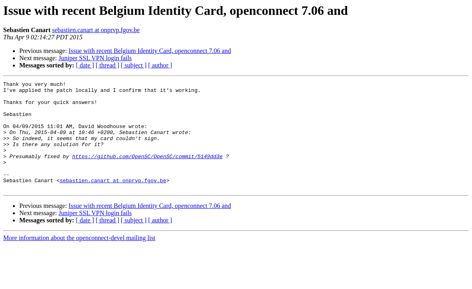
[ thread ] (107, 65)
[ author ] (160, 65)
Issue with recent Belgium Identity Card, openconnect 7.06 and (150, 50)
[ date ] (85, 65)
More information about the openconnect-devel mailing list (79, 259)
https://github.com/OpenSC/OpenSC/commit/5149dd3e (147, 171)
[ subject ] (134, 65)
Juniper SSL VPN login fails (95, 58)
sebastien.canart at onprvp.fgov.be (96, 29)
